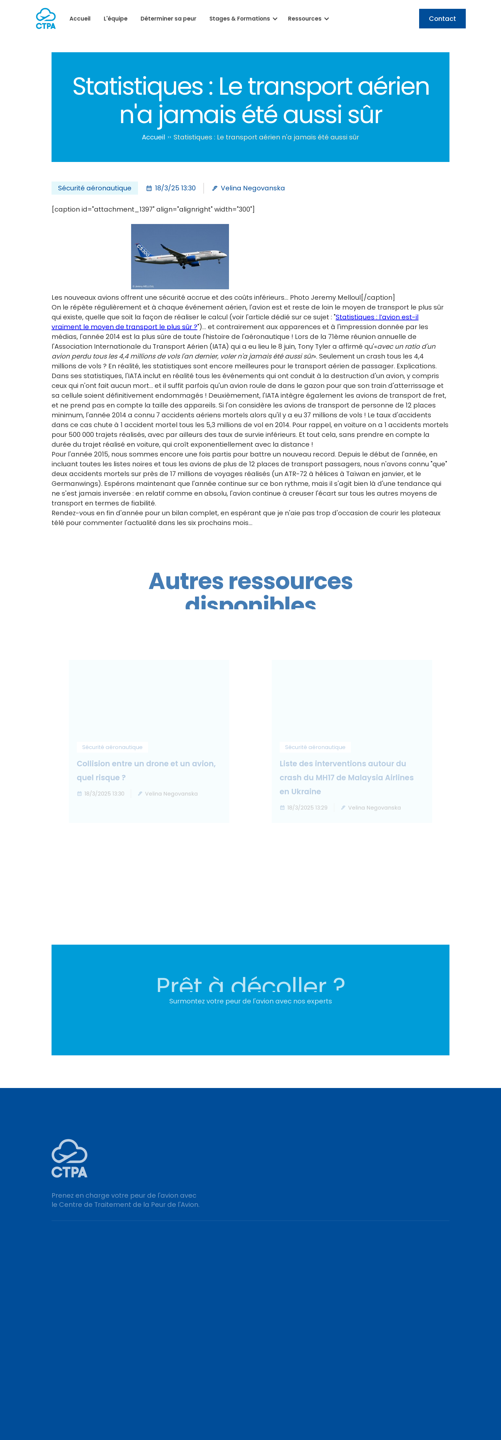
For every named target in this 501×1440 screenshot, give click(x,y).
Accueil (80, 19)
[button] (242, 18)
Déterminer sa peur (168, 19)
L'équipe (116, 19)
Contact (442, 18)
